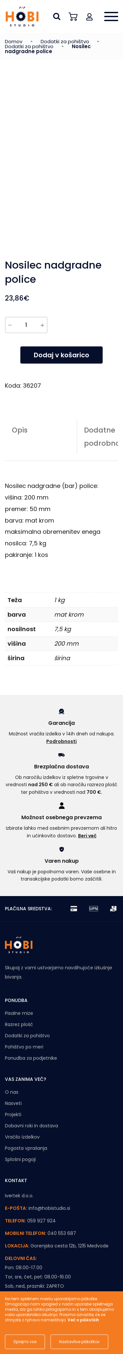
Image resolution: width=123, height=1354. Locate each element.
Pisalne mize (19, 1013)
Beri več (87, 835)
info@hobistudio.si (49, 1208)
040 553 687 (62, 1233)
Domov (13, 41)
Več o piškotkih (83, 1320)
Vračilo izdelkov (22, 1137)
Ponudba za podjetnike (31, 1058)
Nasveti (13, 1103)
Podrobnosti (61, 741)
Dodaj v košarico (61, 355)
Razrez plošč (19, 1024)
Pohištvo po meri (24, 1047)
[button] (89, 16)
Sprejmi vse (24, 1341)
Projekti (13, 1114)
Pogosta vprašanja (26, 1148)
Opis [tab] (20, 430)
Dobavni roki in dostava (31, 1125)
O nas (11, 1092)
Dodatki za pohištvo (65, 41)
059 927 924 (41, 1220)
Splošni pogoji (20, 1159)
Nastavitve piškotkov (79, 1341)
